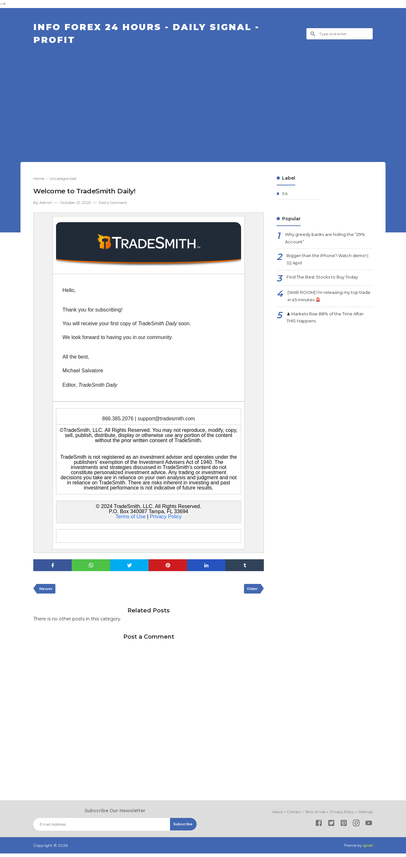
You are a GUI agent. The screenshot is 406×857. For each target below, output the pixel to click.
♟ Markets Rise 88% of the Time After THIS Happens (330, 325)
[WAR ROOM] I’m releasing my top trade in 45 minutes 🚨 (327, 302)
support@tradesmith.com (166, 421)
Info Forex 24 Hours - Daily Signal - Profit (156, 35)
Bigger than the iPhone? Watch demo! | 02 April (322, 264)
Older (251, 592)
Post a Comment (115, 205)
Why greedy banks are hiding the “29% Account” (328, 242)
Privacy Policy (166, 519)
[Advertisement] (203, 97)
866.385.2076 (118, 421)
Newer (46, 592)
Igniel (368, 848)
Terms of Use (131, 519)
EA (284, 196)
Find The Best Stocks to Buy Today (326, 283)
